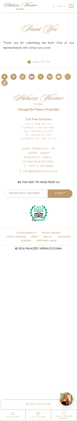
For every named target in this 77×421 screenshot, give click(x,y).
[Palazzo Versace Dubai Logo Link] (22, 6)
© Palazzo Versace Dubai (38, 249)
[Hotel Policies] (16, 237)
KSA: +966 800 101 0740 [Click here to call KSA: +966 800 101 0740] (38, 131)
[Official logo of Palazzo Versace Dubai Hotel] (38, 100)
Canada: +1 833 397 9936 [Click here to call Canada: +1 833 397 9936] (39, 128)
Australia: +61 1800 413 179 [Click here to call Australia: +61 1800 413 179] (38, 139)
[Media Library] (51, 233)
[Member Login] (53, 7)
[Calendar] (63, 237)
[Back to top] (38, 62)
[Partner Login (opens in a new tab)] (46, 241)
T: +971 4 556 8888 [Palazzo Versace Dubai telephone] (39, 166)
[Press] (35, 237)
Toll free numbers (38, 119)
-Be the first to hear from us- (38, 182)
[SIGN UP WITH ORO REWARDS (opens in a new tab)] (64, 415)
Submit (60, 193)
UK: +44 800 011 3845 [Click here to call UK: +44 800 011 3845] (38, 135)
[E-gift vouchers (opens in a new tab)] (38, 415)
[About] (48, 237)
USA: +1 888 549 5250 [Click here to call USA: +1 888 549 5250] (38, 124)
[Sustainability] (26, 233)
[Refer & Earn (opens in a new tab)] (13, 415)
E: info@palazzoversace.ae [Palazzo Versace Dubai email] (38, 171)
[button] (4, 77)
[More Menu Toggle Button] (71, 6)
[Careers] (26, 241)
